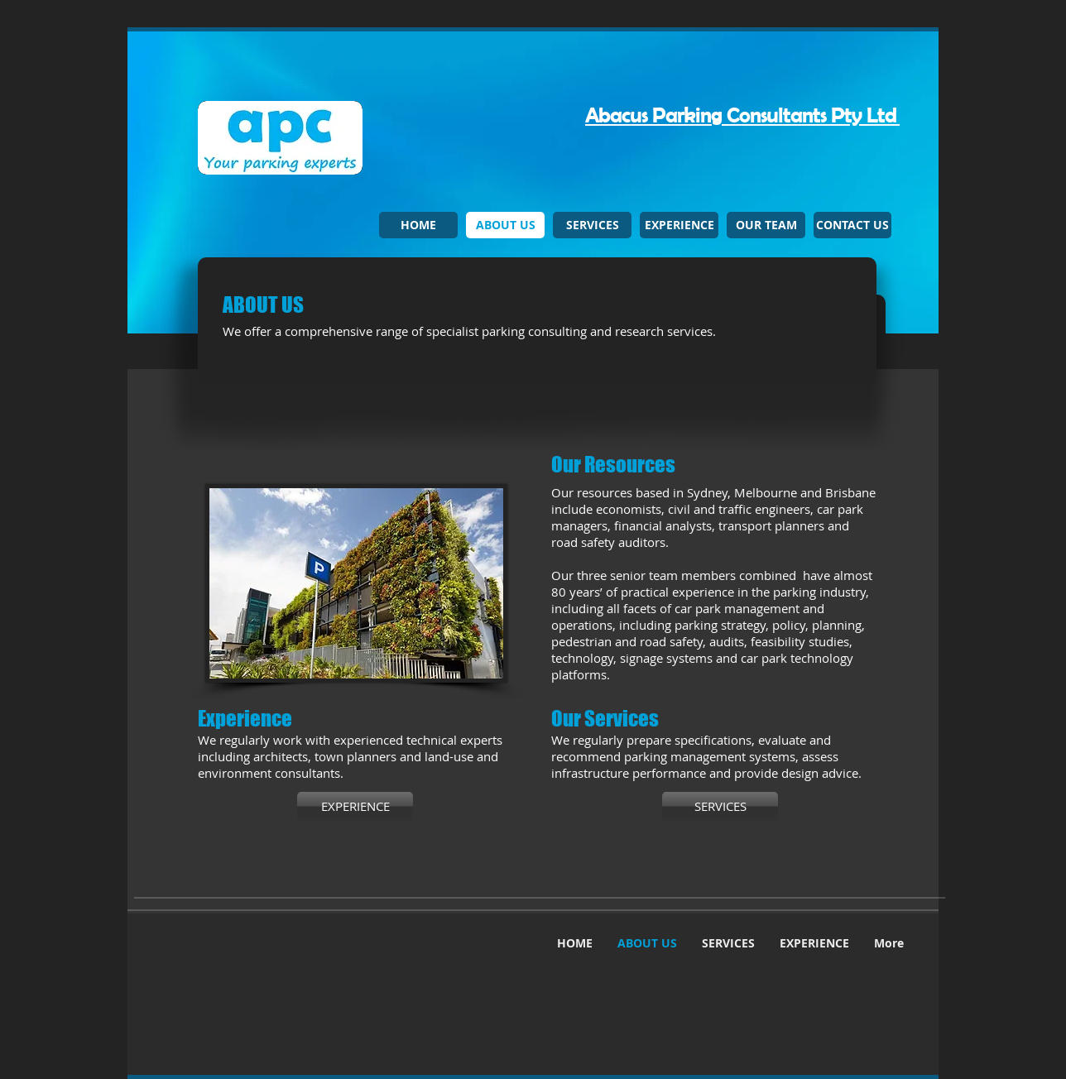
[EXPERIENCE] (355, 806)
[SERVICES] (720, 806)
